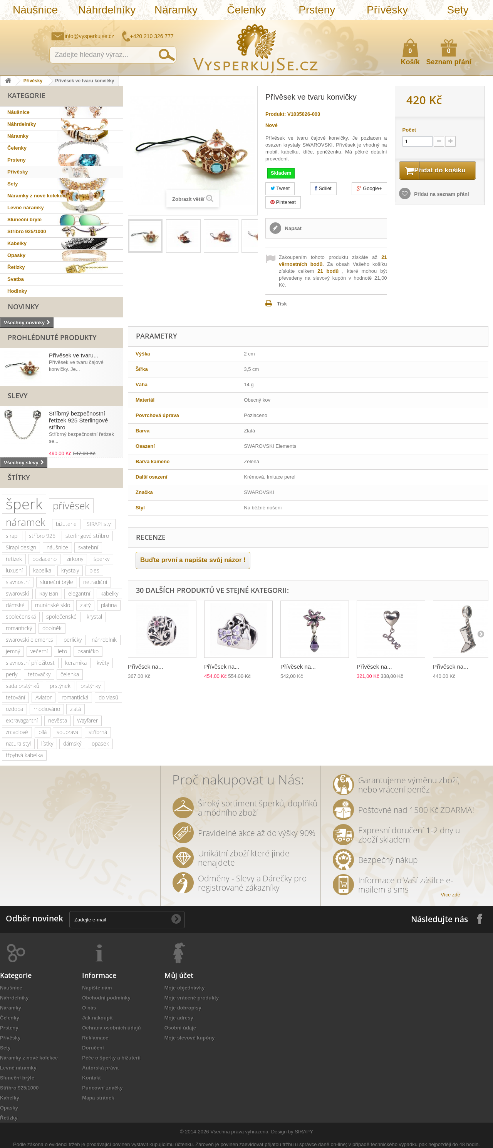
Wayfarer (87, 720)
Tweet (280, 188)
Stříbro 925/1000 (26, 231)
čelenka (69, 674)
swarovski (17, 593)
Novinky (23, 306)
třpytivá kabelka (24, 755)
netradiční (95, 582)
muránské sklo (52, 605)
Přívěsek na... (145, 666)
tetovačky (39, 674)
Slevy (18, 395)
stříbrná (98, 732)
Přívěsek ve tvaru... (73, 355)
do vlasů (108, 697)
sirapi (12, 535)
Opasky (16, 255)
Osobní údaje (180, 1028)
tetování (15, 697)
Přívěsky (387, 10)
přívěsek (71, 505)
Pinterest (283, 202)
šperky (101, 558)
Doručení (93, 1048)
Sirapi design (21, 547)
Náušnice (35, 10)
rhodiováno (47, 708)
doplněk (52, 628)
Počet (409, 130)
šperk (24, 504)
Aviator (43, 697)
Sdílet (323, 188)
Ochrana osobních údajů (111, 1028)
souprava (67, 732)
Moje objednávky (184, 988)
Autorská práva (100, 1068)
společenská (21, 616)
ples (94, 570)
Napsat (292, 228)
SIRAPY (304, 1132)
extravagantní (22, 720)
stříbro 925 (42, 535)
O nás (89, 1008)
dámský (72, 743)
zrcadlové (17, 732)
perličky (73, 639)
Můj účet (178, 975)
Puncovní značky (102, 1088)
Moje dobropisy (182, 1008)
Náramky (176, 10)
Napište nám (437, 25)
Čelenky (246, 10)
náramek (25, 522)
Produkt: (275, 114)
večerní (39, 651)
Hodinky (17, 291)
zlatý (85, 605)
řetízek (14, 558)
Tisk (282, 304)
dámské (15, 605)
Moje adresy (178, 1018)
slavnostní (18, 582)
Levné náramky (25, 207)
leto (62, 651)
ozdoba (14, 708)
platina (109, 605)
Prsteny (316, 10)
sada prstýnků (22, 685)
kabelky (109, 593)
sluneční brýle (56, 582)
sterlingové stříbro (87, 535)
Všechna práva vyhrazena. (240, 1132)
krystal (94, 616)
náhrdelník (104, 639)
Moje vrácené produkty (191, 998)
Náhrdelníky (107, 10)
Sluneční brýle (24, 219)
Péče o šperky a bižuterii (111, 1058)
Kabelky (17, 243)
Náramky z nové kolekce (36, 196)
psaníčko (88, 651)
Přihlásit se (479, 25)
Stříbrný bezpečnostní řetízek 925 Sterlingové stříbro (78, 420)
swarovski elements (29, 639)
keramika (76, 662)
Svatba (15, 279)
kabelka (42, 570)
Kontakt (91, 1078)
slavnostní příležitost (30, 662)
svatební (88, 547)
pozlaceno (44, 558)
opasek (100, 743)
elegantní (79, 593)
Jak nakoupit (97, 1018)
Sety (457, 10)
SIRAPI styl (99, 523)
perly (11, 674)
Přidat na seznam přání (441, 204)
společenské (61, 616)
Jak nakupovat (456, 25)
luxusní (14, 570)
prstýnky (90, 685)
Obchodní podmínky (106, 998)
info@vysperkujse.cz (89, 36)
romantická (75, 697)
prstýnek (60, 685)
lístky (47, 743)
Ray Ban (48, 593)
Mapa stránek (98, 1098)
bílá (43, 732)
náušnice (57, 547)
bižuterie (66, 523)
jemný (13, 651)
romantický (19, 628)
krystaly (70, 570)
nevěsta (57, 720)
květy (103, 662)
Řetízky (16, 267)
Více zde (450, 895)
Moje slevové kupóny (189, 1038)
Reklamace (95, 1038)
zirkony (75, 558)
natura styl (18, 743)
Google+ (369, 188)
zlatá (75, 708)
